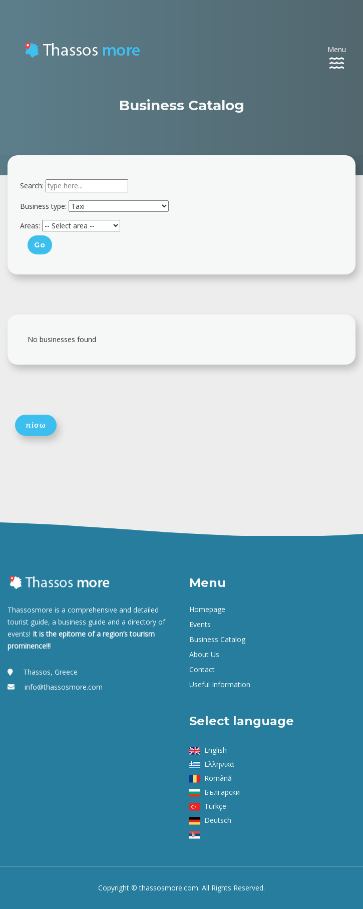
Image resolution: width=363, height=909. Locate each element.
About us (204, 654)
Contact (202, 669)
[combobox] (87, 185)
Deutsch (217, 820)
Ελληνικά (219, 764)
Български (222, 792)
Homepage (207, 609)
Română (218, 778)
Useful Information (219, 684)
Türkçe (215, 806)
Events (200, 624)
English (215, 750)
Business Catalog (217, 639)
